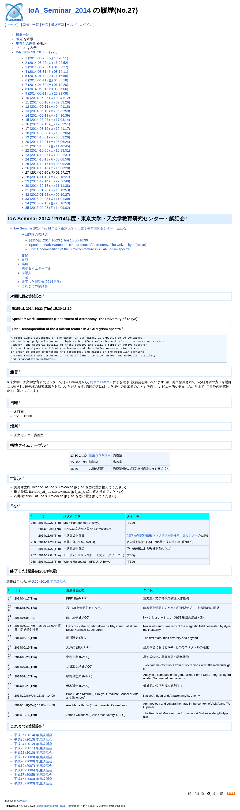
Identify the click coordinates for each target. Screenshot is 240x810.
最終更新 (57, 25)
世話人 (26, 273)
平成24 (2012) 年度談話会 (33, 744)
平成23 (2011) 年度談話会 (33, 748)
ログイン (86, 25)
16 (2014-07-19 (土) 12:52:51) (47, 124)
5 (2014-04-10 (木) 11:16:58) (46, 76)
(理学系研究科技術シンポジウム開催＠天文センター (162, 535)
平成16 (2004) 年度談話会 (33, 779)
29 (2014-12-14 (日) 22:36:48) (47, 181)
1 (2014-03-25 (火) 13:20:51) (46, 58)
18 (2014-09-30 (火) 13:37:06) (47, 133)
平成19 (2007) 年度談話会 (33, 766)
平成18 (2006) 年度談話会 (33, 770)
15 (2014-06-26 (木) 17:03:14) (47, 120)
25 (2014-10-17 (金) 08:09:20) (47, 164)
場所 (25, 264)
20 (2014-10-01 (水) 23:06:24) (47, 142)
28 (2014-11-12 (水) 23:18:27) (47, 177)
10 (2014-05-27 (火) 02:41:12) (47, 98)
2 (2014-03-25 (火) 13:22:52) (46, 63)
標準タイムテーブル (36, 268)
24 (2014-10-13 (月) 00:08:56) (47, 159)
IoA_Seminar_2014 (59, 10)
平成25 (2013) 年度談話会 (33, 739)
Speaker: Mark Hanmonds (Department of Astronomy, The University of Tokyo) (87, 245)
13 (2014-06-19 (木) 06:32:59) (47, 111)
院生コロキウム (101, 382)
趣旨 (25, 255)
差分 (19, 39)
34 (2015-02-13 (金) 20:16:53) (47, 203)
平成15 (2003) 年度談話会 (33, 783)
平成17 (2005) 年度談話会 (33, 774)
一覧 (35, 25)
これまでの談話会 (35, 286)
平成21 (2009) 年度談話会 (33, 757)
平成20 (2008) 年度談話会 (33, 761)
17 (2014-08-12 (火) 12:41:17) (47, 128)
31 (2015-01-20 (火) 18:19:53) (47, 190)
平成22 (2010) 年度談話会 (33, 752)
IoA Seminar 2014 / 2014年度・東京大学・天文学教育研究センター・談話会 (70, 228)
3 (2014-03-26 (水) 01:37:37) (46, 67)
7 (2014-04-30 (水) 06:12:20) (46, 85)
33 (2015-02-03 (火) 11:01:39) (47, 199)
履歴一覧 (22, 35)
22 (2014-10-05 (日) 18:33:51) (47, 150)
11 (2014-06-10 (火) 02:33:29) (47, 102)
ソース (21, 48)
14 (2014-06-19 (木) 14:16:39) (47, 115)
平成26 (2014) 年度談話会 (47, 581)
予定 (25, 277)
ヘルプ (72, 25)
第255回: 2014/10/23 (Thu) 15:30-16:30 (58, 240)
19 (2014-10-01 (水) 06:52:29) (47, 137)
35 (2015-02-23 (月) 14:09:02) (47, 208)
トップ (11, 25)
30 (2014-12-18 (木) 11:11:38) (47, 185)
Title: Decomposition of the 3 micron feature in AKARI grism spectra (79, 249)
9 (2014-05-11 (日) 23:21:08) (46, 93)
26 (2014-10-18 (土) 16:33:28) (47, 168)
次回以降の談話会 (35, 234)
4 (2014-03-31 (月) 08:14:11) (46, 71)
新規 (26, 25)
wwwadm (22, 800)
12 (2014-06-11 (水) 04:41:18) (47, 106)
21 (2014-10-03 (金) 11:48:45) (47, 146)
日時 (25, 259)
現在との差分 (26, 43)
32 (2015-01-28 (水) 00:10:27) (47, 194)
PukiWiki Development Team (51, 806)
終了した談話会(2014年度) (41, 281)
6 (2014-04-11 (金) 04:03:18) (46, 80)
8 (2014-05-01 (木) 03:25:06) (46, 89)
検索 (45, 25)
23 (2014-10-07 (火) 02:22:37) (47, 155)
